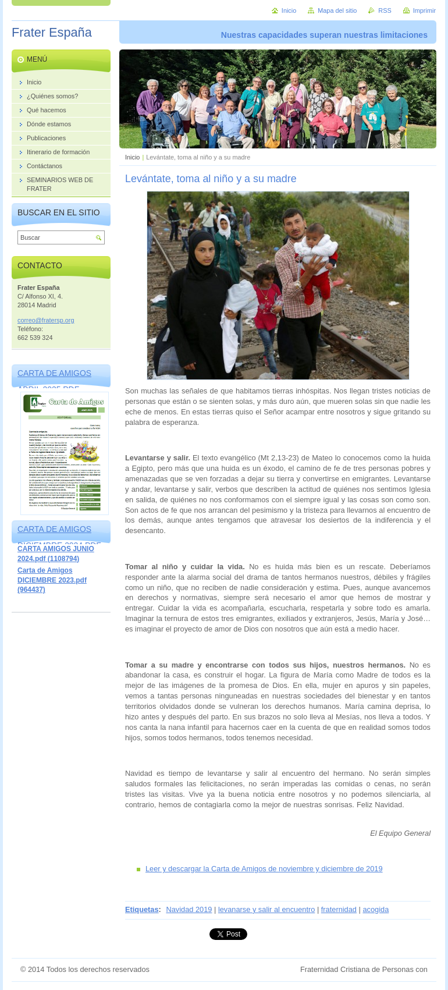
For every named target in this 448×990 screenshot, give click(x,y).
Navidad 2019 (189, 909)
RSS (384, 10)
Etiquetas (142, 909)
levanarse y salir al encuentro (266, 909)
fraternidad (339, 909)
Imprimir (424, 10)
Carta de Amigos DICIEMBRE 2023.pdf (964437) (52, 580)
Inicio (132, 157)
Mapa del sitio (337, 10)
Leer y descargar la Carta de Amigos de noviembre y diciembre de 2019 (264, 868)
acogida (375, 909)
